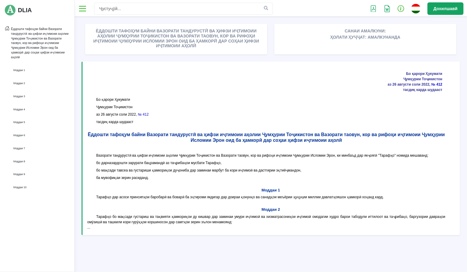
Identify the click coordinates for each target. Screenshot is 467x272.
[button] (401, 8)
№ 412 (436, 84)
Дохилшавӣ (445, 8)
